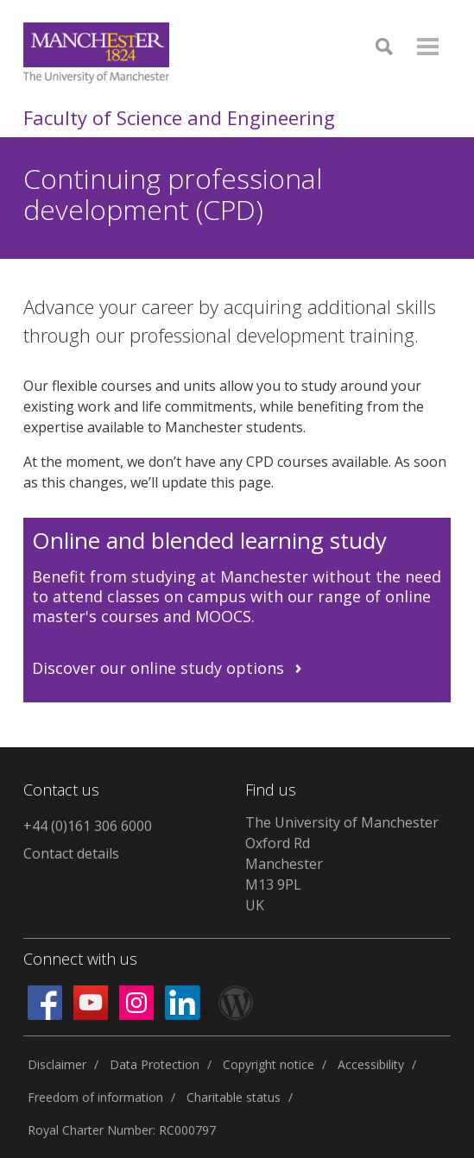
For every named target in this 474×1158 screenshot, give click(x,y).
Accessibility (371, 1064)
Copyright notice (268, 1064)
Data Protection (154, 1064)
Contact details (71, 853)
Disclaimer (57, 1064)
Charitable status (233, 1097)
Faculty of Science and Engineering (179, 117)
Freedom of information (95, 1097)
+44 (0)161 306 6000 (87, 825)
